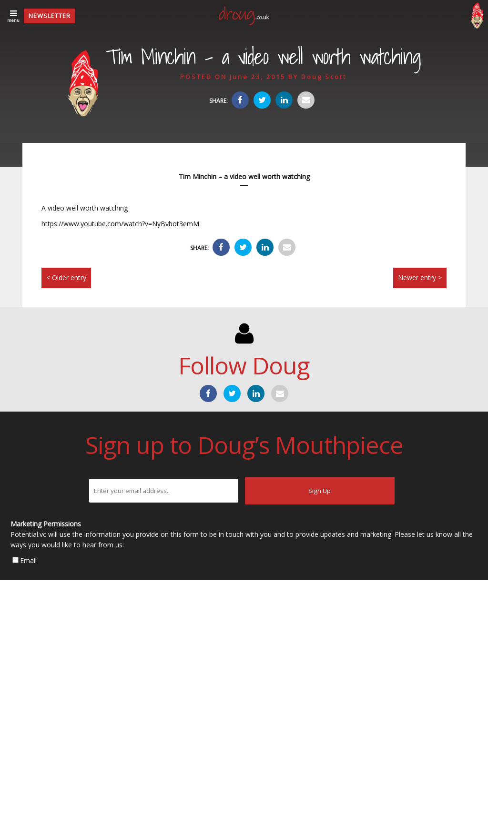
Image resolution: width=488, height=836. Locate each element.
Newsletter (50, 15)
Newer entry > (420, 277)
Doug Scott (323, 76)
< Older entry (66, 277)
